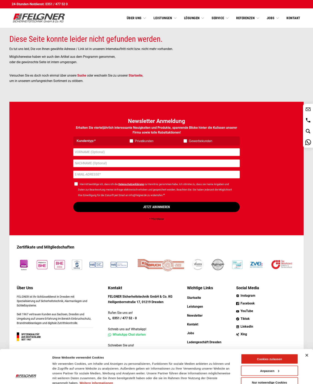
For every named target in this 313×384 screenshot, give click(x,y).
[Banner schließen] (306, 323)
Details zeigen (62, 376)
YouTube (247, 311)
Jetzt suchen (308, 131)
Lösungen (192, 18)
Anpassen (269, 339)
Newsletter (195, 315)
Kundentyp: (85, 141)
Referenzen (246, 18)
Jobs (271, 18)
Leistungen (163, 18)
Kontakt (293, 18)
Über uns (135, 18)
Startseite (136, 75)
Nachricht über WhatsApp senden (308, 142)
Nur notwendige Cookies (269, 350)
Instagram (248, 295)
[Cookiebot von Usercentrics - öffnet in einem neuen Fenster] (25, 376)
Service (218, 18)
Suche (81, 75)
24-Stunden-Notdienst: (28, 4)
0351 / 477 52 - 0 (308, 120)
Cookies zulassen (269, 327)
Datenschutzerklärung (131, 184)
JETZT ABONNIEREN (156, 207)
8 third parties (83, 365)
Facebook (248, 303)
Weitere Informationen (96, 351)
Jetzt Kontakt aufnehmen (308, 109)
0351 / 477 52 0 (56, 4)
